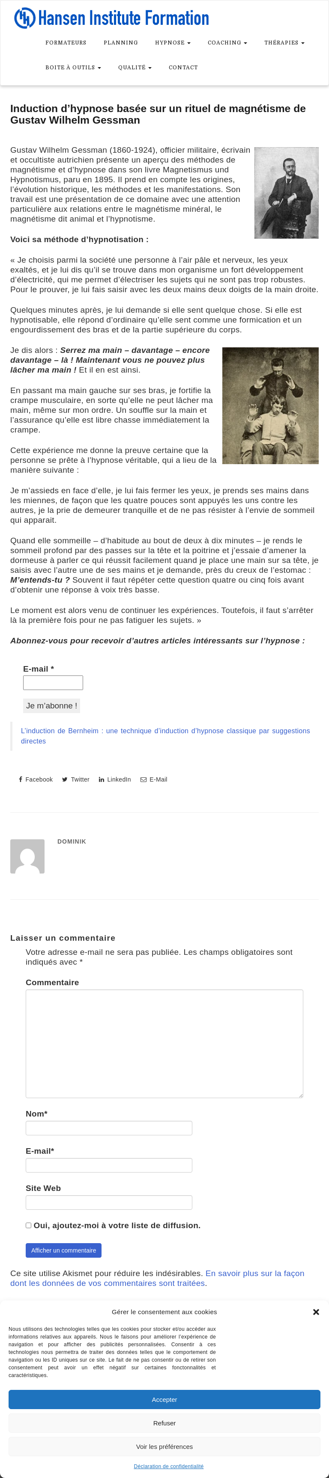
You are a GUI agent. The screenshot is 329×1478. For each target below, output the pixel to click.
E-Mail (154, 779)
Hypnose (173, 43)
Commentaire (52, 982)
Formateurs (66, 43)
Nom (37, 1113)
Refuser (164, 1423)
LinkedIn (115, 779)
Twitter (76, 779)
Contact (183, 68)
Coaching (227, 43)
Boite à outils (73, 68)
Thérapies (284, 43)
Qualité (135, 68)
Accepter (164, 1399)
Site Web (43, 1188)
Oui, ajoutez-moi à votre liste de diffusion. (113, 1225)
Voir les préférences (164, 1446)
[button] (316, 1312)
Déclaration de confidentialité (168, 1466)
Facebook (36, 779)
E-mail (38, 669)
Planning (121, 43)
